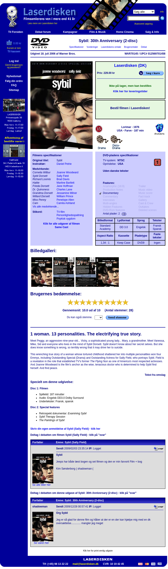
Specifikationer (76, 47)
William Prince (65, 196)
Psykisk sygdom (66, 218)
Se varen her (41, 542)
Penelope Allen (65, 199)
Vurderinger (92, 47)
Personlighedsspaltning (70, 215)
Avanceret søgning (145, 24)
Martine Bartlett (65, 182)
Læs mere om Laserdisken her (42, 23)
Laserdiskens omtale (111, 47)
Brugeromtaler (131, 47)
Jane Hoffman (65, 186)
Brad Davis (63, 179)
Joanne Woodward (67, 172)
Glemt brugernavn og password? (14, 66)
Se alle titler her (41, 484)
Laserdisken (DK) (130, 65)
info (162, 12)
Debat (144, 47)
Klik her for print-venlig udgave (98, 551)
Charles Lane (64, 189)
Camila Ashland (66, 203)
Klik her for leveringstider (130, 91)
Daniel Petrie (64, 163)
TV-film (61, 211)
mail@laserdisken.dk (86, 563)
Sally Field (63, 175)
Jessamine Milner (67, 193)
